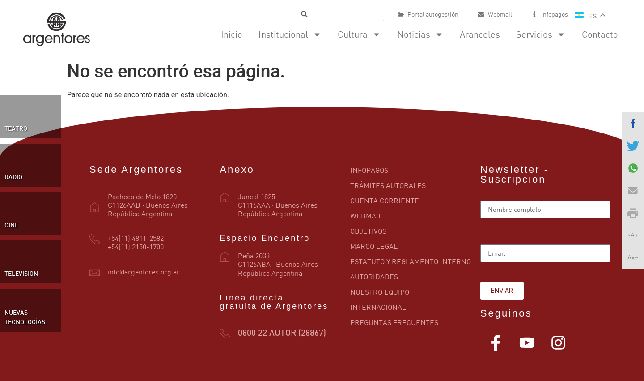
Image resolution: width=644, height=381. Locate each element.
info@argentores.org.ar (144, 271)
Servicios (541, 34)
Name (489, 197)
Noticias (420, 34)
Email (489, 240)
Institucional (290, 34)
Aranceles (480, 34)
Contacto (600, 34)
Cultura (359, 34)
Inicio (231, 34)
